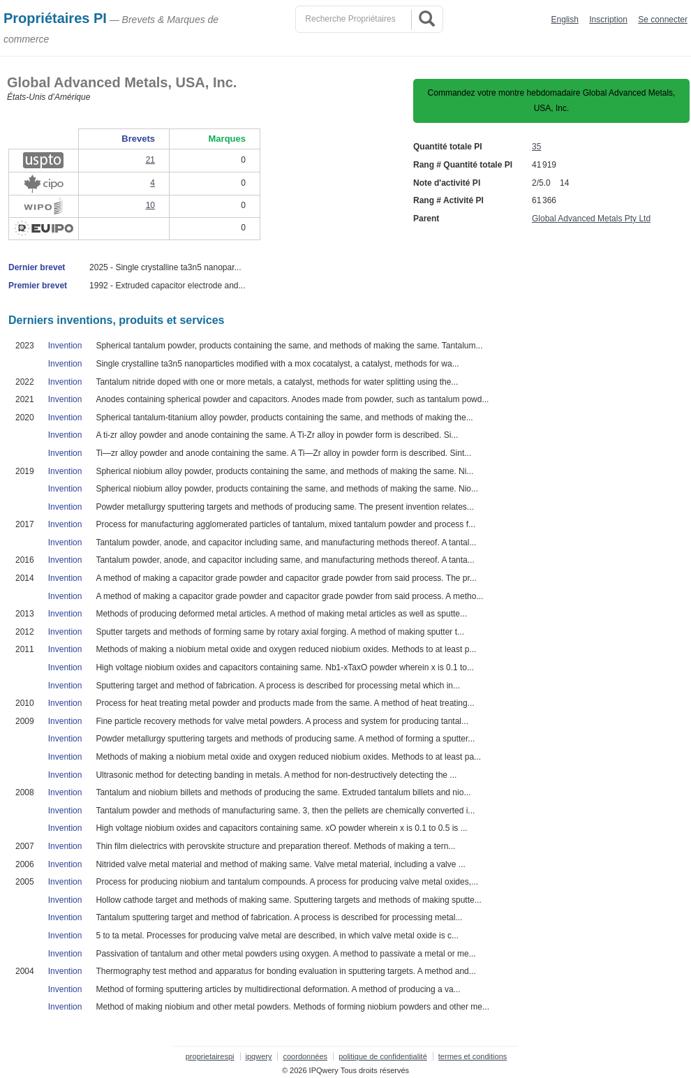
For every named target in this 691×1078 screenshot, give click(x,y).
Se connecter (663, 19)
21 (150, 160)
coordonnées (305, 1056)
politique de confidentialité (383, 1056)
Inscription (608, 19)
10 (150, 205)
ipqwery (259, 1056)
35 (536, 147)
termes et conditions (472, 1056)
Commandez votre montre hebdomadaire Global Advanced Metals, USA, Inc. (552, 100)
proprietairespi (210, 1056)
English (565, 19)
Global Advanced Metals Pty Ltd (591, 218)
